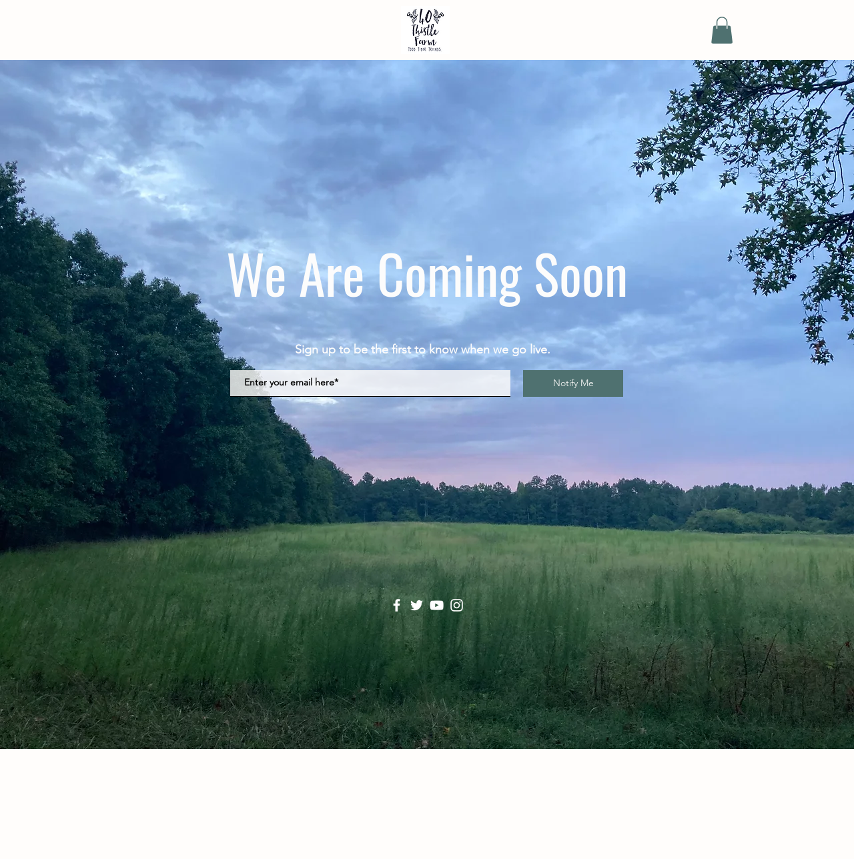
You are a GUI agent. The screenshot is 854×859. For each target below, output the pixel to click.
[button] (722, 30)
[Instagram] (456, 605)
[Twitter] (416, 605)
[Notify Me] (573, 383)
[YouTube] (436, 605)
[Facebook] (396, 605)
